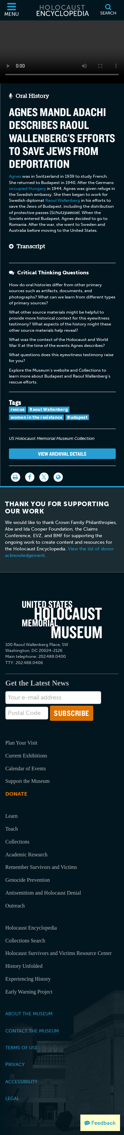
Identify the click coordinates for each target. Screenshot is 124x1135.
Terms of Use (21, 1048)
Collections (17, 841)
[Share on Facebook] (29, 477)
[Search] (108, 10)
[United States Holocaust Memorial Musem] (62, 619)
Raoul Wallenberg (62, 200)
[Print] (15, 477)
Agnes (15, 176)
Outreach (15, 905)
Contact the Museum (32, 1031)
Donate (16, 794)
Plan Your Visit (21, 743)
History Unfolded (23, 966)
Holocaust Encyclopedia (31, 928)
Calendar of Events (25, 768)
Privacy (14, 1064)
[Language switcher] (58, 477)
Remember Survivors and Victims (41, 867)
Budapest (77, 417)
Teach (11, 829)
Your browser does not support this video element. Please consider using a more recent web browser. (62, 51)
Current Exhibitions (26, 755)
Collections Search (25, 940)
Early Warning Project (28, 992)
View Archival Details (62, 453)
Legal (12, 1098)
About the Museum (29, 1014)
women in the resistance (36, 417)
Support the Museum (27, 781)
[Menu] (11, 10)
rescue (18, 409)
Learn (11, 816)
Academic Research (26, 854)
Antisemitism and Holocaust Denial (43, 893)
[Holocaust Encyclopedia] (62, 10)
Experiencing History (28, 979)
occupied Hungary (27, 188)
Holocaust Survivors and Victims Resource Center (58, 953)
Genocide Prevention (27, 880)
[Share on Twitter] (44, 477)
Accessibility (21, 1082)
